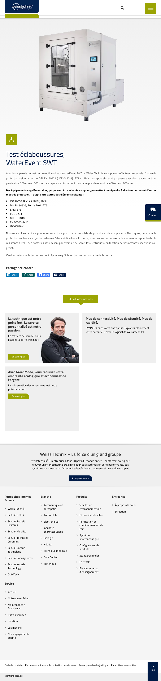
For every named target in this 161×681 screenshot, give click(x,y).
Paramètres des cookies (123, 665)
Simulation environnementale (90, 507)
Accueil (12, 592)
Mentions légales (14, 676)
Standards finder (89, 555)
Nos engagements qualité (18, 636)
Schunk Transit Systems (16, 523)
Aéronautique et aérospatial (53, 507)
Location (13, 621)
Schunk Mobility (17, 531)
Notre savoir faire (18, 598)
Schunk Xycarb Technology (16, 566)
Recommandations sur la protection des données (50, 665)
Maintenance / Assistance (16, 607)
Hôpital (48, 544)
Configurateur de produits (89, 547)
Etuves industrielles (91, 515)
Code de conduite (13, 665)
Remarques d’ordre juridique (93, 665)
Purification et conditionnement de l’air (91, 525)
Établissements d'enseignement (89, 570)
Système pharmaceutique (89, 537)
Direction (120, 511)
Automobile (50, 515)
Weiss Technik (16, 508)
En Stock (84, 562)
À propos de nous (80, 478)
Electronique (51, 521)
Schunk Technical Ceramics (18, 540)
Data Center (51, 557)
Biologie (48, 538)
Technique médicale (55, 551)
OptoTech (13, 574)
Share (12, 274)
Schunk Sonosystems (20, 558)
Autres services (17, 615)
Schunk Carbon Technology (16, 550)
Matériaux (50, 564)
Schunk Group (16, 515)
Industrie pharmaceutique (53, 530)
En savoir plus (18, 356)
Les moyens (15, 627)
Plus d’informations (81, 299)
